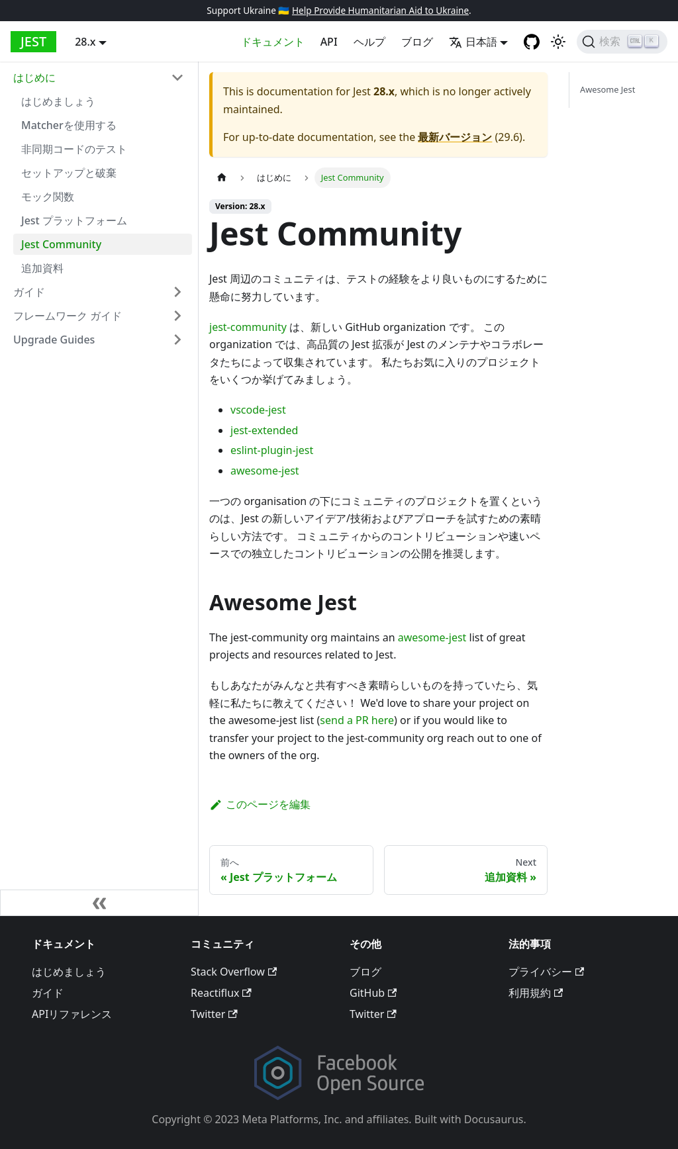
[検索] (622, 42)
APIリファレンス (72, 1014)
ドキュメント (273, 41)
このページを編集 (260, 804)
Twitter (214, 1014)
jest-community (248, 327)
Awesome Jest (607, 89)
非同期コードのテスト (74, 149)
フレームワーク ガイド (67, 315)
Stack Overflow (234, 971)
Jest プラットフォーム (74, 220)
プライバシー (546, 971)
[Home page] (221, 177)
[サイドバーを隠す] (99, 903)
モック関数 (47, 196)
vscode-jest (258, 409)
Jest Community (61, 244)
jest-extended (264, 430)
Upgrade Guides (54, 339)
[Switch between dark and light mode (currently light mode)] (558, 41)
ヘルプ (369, 41)
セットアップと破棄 (69, 172)
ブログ (417, 41)
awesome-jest (264, 470)
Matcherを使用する (69, 125)
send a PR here (357, 720)
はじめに (34, 77)
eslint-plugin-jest (271, 450)
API (329, 41)
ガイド (29, 292)
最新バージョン (455, 137)
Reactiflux (221, 993)
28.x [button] (85, 41)
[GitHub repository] (532, 41)
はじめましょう (58, 101)
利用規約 (535, 993)
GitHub (373, 993)
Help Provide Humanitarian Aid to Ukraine (380, 10)
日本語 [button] (473, 41)
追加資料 (42, 268)
